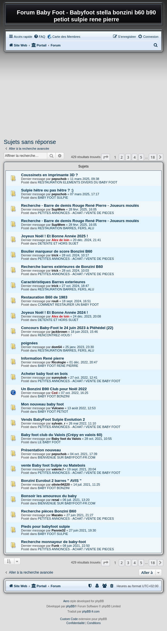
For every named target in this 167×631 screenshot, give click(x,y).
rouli (55, 301)
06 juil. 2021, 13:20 (76, 500)
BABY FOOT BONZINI (54, 396)
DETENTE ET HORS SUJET (58, 243)
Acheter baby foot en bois (44, 373)
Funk (55, 545)
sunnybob (59, 377)
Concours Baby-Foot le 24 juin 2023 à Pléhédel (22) (67, 328)
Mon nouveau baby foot (42, 404)
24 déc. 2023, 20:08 (87, 316)
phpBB (70, 606)
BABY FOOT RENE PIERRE (58, 365)
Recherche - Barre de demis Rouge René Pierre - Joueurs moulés (80, 205)
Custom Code (69, 619)
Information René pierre (42, 358)
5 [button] (141, 157)
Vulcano (58, 408)
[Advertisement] (83, 95)
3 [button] (128, 157)
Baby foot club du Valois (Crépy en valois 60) (61, 435)
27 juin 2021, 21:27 (79, 515)
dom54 (57, 347)
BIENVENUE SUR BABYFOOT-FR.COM (66, 457)
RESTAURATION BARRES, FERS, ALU (66, 228)
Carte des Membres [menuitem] (66, 36)
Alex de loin (61, 240)
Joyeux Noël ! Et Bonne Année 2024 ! (54, 312)
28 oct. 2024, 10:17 (75, 255)
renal (55, 500)
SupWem (58, 209)
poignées (29, 343)
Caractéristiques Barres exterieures (53, 282)
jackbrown (59, 331)
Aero (66, 601)
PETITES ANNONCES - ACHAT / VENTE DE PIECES (76, 213)
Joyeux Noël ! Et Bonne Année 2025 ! (54, 236)
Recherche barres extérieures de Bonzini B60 (62, 266)
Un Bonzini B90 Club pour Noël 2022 (54, 389)
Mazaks (57, 515)
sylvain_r (58, 423)
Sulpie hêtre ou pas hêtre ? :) (47, 190)
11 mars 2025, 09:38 (84, 179)
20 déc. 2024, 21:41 (87, 240)
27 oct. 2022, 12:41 (83, 377)
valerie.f (58, 469)
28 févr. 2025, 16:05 (83, 209)
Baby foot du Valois (66, 438)
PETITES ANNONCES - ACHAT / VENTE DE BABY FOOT (79, 381)
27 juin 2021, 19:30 (82, 530)
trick (55, 255)
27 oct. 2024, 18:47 (75, 286)
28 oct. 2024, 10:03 (75, 270)
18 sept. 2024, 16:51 (76, 301)
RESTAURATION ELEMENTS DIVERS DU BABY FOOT (77, 182)
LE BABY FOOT (49, 442)
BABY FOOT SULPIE (53, 197)
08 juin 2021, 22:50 (76, 545)
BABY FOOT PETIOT (53, 411)
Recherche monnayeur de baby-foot (53, 542)
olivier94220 (61, 484)
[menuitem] (39, 36)
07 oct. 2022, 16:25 (74, 393)
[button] (105, 157)
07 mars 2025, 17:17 (84, 194)
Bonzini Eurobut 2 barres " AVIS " (51, 480)
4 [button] (135, 157)
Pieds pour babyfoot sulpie (45, 526)
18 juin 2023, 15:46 (84, 331)
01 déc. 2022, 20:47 (83, 362)
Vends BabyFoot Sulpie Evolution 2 (53, 419)
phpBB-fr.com (91, 611)
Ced (55, 393)
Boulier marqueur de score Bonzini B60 (56, 251)
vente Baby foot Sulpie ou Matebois (53, 465)
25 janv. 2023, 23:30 (79, 347)
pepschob (59, 179)
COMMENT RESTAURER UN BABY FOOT (68, 304)
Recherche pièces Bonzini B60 (48, 511)
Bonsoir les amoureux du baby (49, 496)
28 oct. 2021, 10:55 (98, 438)
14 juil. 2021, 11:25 (86, 484)
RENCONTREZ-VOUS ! (55, 335)
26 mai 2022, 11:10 (82, 423)
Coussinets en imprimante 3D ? (49, 175)
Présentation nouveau (41, 450)
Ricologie (59, 362)
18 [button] (153, 157)
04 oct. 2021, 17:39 (83, 454)
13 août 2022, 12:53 (81, 408)
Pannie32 (58, 530)
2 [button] (122, 157)
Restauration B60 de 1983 (44, 297)
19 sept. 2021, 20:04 (81, 469)
